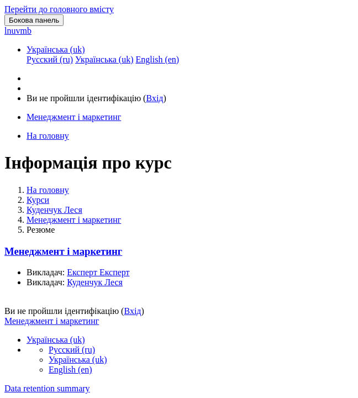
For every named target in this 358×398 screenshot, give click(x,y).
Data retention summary (47, 388)
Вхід (154, 98)
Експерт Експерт (98, 272)
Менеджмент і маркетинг (74, 219)
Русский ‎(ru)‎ (72, 349)
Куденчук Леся (54, 209)
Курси (38, 200)
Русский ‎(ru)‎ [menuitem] (50, 59)
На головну (48, 190)
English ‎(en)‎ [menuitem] (157, 59)
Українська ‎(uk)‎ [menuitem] (104, 59)
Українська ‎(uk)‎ (56, 49)
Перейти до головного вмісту (59, 9)
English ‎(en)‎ (70, 369)
